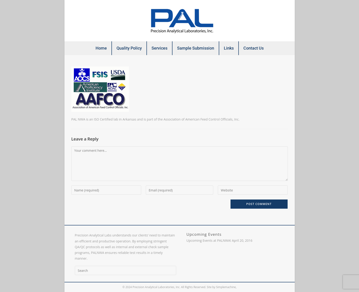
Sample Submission (195, 48)
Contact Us (253, 48)
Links (229, 48)
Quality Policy (129, 48)
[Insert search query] (125, 270)
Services (159, 48)
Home (101, 48)
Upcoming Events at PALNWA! (209, 240)
